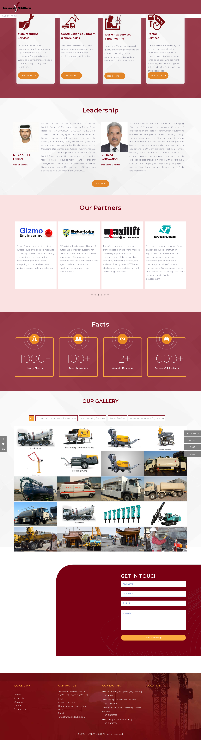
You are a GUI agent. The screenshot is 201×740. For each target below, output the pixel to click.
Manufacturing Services (93, 418)
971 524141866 (111, 703)
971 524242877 (111, 715)
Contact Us (20, 709)
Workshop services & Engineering (147, 418)
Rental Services (117, 418)
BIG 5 (192, 447)
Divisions (18, 702)
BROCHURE (192, 433)
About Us (19, 698)
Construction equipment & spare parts (56, 418)
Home (17, 694)
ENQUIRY (193, 440)
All (31, 418)
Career (17, 705)
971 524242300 (111, 723)
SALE (192, 453)
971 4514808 (110, 695)
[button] (92, 295)
